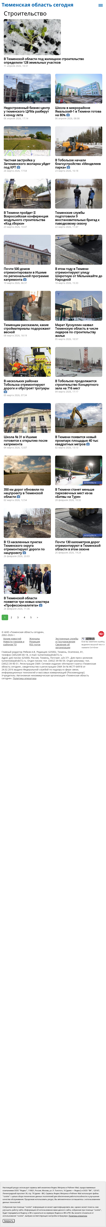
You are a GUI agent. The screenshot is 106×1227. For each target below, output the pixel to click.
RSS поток (34, 644)
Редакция (34, 641)
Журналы (34, 638)
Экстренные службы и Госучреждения (66, 640)
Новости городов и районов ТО (13, 643)
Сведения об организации (62, 646)
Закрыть (8, 1220)
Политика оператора (24, 678)
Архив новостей (12, 638)
